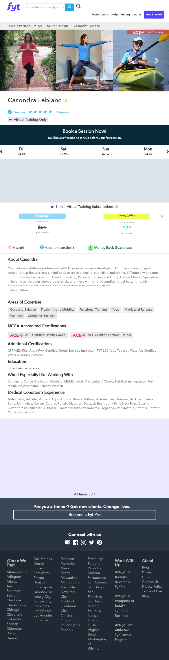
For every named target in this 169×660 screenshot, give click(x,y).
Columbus (14, 628)
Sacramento (97, 578)
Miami (65, 573)
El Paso (39, 568)
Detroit (39, 563)
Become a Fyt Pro (84, 515)
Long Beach (43, 611)
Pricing (147, 572)
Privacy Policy (152, 586)
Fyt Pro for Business (122, 613)
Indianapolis (43, 587)
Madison (67, 559)
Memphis (68, 563)
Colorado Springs (14, 621)
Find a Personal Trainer (25, 26)
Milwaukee (69, 578)
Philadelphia (70, 625)
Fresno (39, 578)
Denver (12, 638)
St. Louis (94, 611)
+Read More (19, 290)
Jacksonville (43, 592)
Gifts (145, 577)
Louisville (41, 620)
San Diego (96, 587)
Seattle (93, 606)
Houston (40, 582)
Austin (12, 586)
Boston (12, 595)
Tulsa (92, 625)
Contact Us (150, 581)
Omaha (66, 615)
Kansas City (42, 601)
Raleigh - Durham (94, 570)
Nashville (68, 587)
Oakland (67, 601)
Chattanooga (16, 605)
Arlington (14, 576)
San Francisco (95, 594)
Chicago (13, 610)
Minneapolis (70, 582)
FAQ (145, 567)
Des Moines (43, 559)
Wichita (93, 648)
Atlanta (12, 581)
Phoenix (67, 630)
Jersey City (42, 596)
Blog (145, 596)
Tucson (93, 620)
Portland (94, 563)
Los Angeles (43, 615)
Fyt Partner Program (123, 637)
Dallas (11, 633)
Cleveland (14, 614)
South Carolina (58, 26)
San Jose (94, 601)
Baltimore (14, 591)
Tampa (93, 615)
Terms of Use (152, 591)
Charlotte (14, 600)
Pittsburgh (96, 559)
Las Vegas (41, 606)
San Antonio (97, 582)
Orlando (67, 620)
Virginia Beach (93, 632)
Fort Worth (42, 573)
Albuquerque (17, 572)
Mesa (65, 568)
